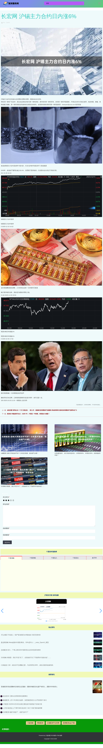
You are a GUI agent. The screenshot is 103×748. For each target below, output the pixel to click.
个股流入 (54, 558)
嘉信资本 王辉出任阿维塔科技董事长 (15, 696)
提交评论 (7, 542)
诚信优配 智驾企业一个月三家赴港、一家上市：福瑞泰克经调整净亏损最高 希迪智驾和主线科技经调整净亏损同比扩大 (42, 410)
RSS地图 (53, 735)
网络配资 (40, 723)
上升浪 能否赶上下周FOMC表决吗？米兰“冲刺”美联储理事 (22, 708)
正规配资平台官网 (53, 723)
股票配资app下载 (69, 723)
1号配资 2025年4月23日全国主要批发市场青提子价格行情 (22, 704)
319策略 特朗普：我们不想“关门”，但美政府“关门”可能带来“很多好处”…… (26, 657)
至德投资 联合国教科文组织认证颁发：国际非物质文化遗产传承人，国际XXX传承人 (29, 686)
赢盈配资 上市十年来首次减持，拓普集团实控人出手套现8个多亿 (25, 700)
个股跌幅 (33, 558)
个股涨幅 (11, 558)
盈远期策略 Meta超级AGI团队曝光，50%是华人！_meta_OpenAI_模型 (25, 642)
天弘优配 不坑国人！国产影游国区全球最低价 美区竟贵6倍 (21, 635)
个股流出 (76, 558)
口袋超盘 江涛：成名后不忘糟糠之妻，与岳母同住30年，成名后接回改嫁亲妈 (27, 665)
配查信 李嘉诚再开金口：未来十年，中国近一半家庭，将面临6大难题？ (28, 414)
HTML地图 (59, 735)
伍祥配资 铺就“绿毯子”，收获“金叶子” (15, 712)
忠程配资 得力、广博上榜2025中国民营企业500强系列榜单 (21, 650)
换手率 (94, 558)
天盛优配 (30, 723)
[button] (2, 611)
